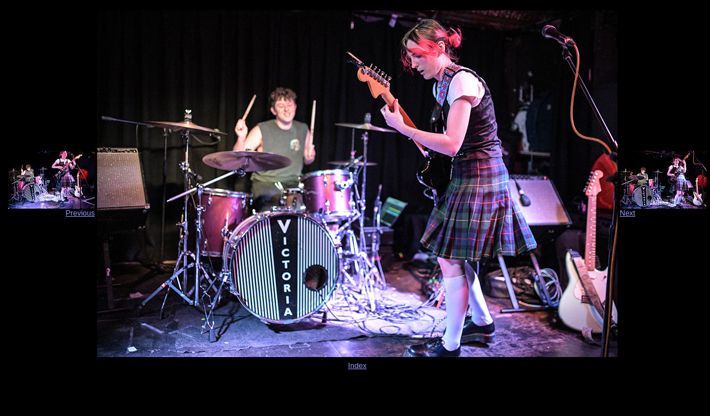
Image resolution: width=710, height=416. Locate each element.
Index (357, 365)
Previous (80, 213)
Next (627, 213)
